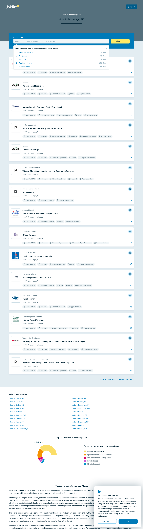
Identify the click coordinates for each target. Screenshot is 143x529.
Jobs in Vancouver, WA (81, 408)
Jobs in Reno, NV (78, 425)
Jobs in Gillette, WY (79, 429)
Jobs (64, 15)
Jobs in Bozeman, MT (80, 422)
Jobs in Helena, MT (17, 422)
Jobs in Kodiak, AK (17, 405)
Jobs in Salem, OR (79, 412)
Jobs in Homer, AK (79, 402)
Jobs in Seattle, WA (17, 408)
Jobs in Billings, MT (17, 425)
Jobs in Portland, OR (17, 412)
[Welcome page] (12, 7)
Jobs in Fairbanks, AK (80, 405)
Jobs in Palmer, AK (79, 398)
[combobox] (61, 41)
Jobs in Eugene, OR (79, 415)
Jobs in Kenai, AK (16, 402)
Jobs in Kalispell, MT (17, 418)
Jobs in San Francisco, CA (19, 429)
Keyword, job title (18, 38)
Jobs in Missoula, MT (80, 418)
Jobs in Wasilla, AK (17, 398)
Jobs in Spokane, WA (18, 415)
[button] (120, 41)
